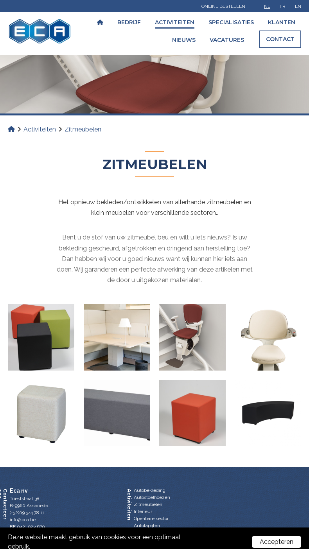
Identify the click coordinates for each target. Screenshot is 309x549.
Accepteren (276, 541)
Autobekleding (149, 490)
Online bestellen (223, 6)
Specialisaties (231, 22)
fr (283, 6)
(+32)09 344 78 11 (27, 512)
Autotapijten (147, 525)
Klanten (281, 22)
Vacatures (227, 39)
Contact (280, 39)
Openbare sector (151, 518)
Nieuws (184, 39)
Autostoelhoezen (152, 497)
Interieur (143, 511)
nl (267, 6)
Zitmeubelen (148, 504)
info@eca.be (23, 519)
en (298, 6)
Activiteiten (174, 22)
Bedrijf (129, 22)
